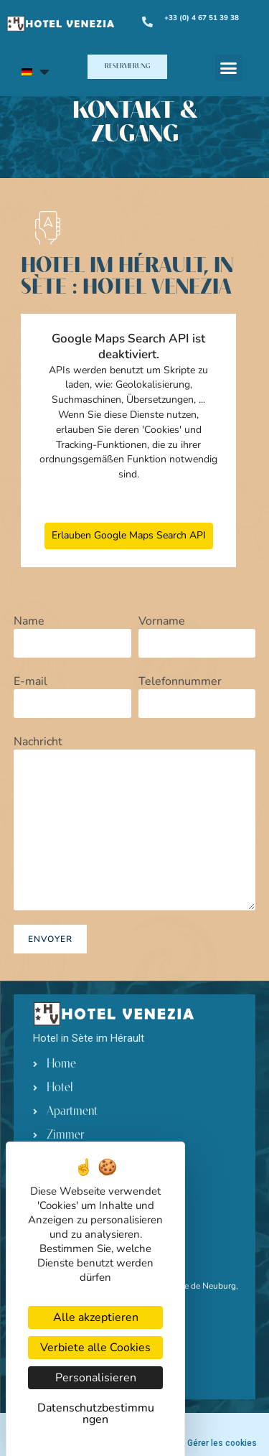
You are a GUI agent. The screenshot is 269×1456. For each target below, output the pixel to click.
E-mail (72, 692)
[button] (127, 67)
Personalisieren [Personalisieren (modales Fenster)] (95, 1378)
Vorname (197, 632)
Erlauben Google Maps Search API (129, 535)
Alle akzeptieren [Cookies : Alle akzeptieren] (95, 1317)
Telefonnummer (197, 692)
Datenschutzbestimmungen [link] (95, 1413)
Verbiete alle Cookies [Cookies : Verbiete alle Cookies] (95, 1347)
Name (72, 632)
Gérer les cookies (222, 1443)
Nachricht (135, 785)
